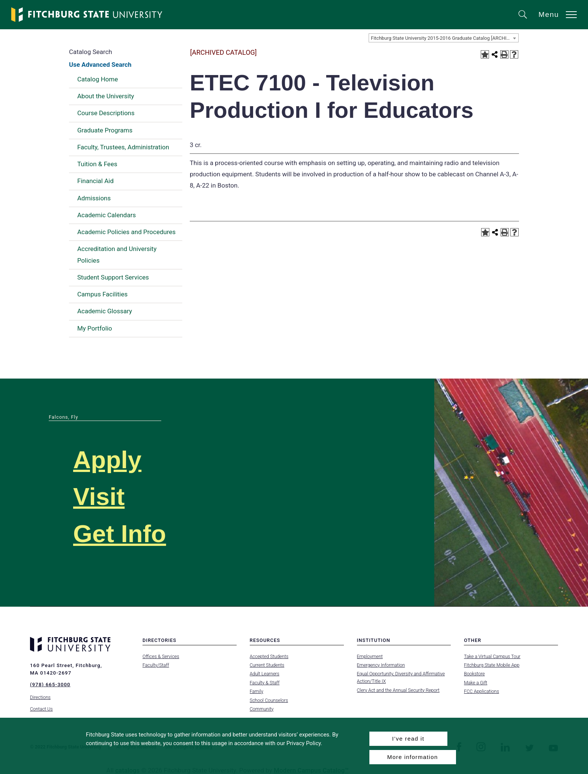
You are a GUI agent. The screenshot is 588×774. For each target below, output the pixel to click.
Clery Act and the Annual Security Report (398, 690)
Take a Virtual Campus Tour (492, 656)
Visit (98, 496)
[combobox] (444, 37)
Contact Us (41, 709)
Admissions (94, 198)
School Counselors (269, 700)
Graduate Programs (104, 130)
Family (256, 691)
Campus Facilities (102, 294)
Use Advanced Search (100, 64)
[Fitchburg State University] (87, 14)
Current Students (267, 665)
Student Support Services (113, 277)
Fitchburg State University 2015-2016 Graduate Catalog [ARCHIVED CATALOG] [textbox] (444, 38)
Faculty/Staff (155, 665)
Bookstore (474, 673)
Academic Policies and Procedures (126, 232)
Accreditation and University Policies (116, 254)
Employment (370, 656)
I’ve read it (408, 738)
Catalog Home (97, 79)
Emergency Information (381, 665)
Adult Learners (264, 673)
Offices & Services (160, 656)
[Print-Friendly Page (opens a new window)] (504, 54)
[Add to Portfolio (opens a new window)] (485, 54)
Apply (107, 459)
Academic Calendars (106, 215)
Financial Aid (95, 181)
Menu (548, 14)
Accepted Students (269, 656)
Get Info (119, 533)
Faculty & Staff (265, 682)
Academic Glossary (104, 311)
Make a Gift (475, 682)
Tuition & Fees (97, 164)
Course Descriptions (106, 113)
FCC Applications (481, 691)
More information (412, 757)
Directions (40, 697)
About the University (105, 96)
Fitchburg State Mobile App (491, 665)
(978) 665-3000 (50, 684)
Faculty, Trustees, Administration (123, 147)
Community (262, 709)
